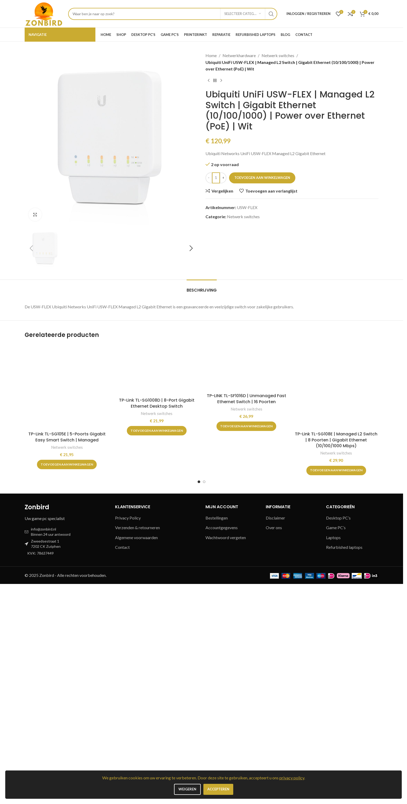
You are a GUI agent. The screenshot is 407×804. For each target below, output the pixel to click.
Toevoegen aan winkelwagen (262, 167)
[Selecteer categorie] (241, 13)
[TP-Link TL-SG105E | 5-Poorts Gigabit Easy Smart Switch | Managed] (67, 607)
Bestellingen (216, 738)
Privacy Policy (128, 738)
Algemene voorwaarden (137, 757)
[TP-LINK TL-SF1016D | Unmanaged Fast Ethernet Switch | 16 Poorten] (246, 588)
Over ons (274, 747)
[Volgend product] (221, 81)
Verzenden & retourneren (138, 747)
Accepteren (218, 789)
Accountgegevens (222, 747)
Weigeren (186, 789)
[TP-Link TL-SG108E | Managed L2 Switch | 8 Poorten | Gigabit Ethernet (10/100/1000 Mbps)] (336, 607)
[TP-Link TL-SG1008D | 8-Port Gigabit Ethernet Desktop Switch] (157, 590)
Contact (122, 767)
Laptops (333, 757)
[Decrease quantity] (208, 167)
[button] (31, 468)
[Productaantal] (216, 167)
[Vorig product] (208, 81)
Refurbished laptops (344, 767)
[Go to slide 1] (199, 702)
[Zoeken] (172, 14)
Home (211, 55)
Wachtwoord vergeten (225, 757)
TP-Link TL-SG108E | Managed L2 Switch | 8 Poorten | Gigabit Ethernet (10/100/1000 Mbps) (336, 660)
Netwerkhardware (238, 55)
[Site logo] (44, 13)
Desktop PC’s (338, 738)
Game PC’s (337, 747)
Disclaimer (275, 738)
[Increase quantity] (223, 167)
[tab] (201, 508)
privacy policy (295, 777)
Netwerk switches (276, 55)
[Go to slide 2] (204, 702)
